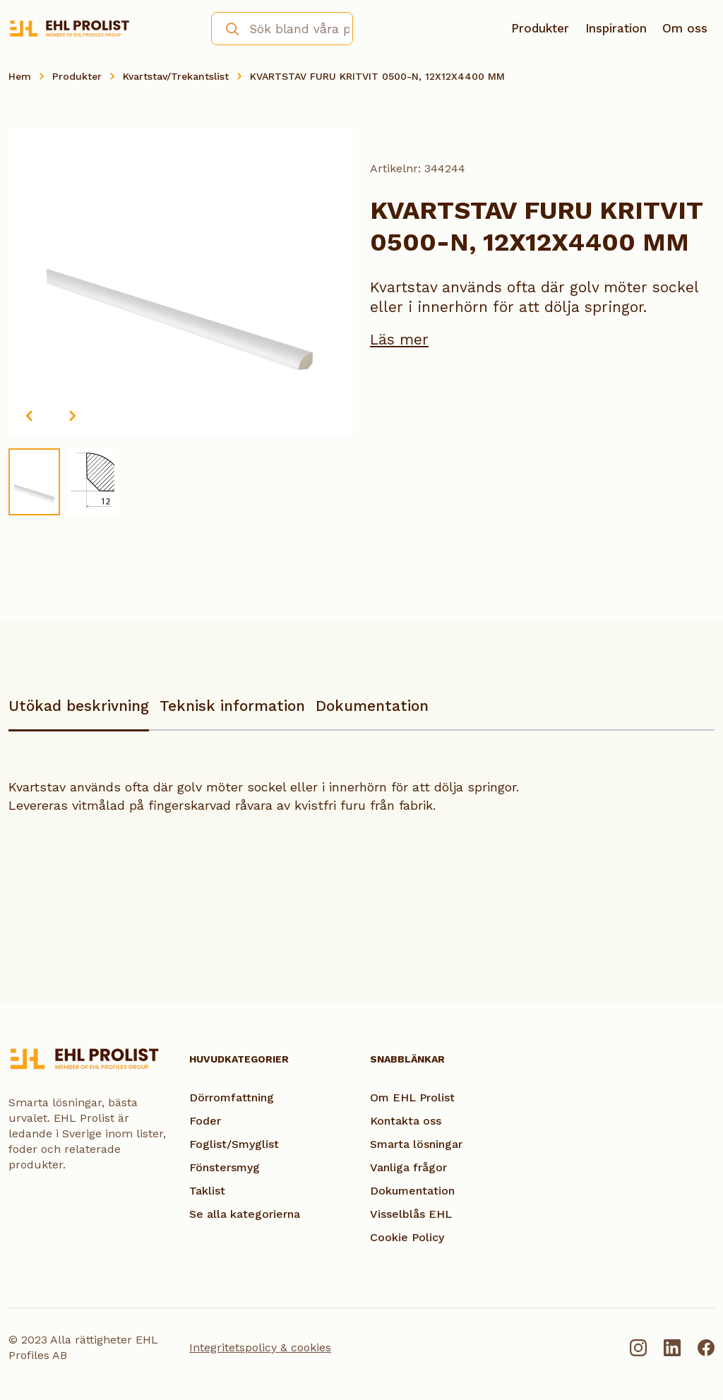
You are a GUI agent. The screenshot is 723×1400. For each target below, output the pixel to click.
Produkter (540, 28)
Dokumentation (372, 705)
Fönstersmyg (224, 1167)
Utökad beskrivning (78, 705)
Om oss (684, 28)
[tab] (78, 712)
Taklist (207, 1190)
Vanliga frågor (408, 1167)
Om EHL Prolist (412, 1097)
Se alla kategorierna (244, 1214)
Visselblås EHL (411, 1214)
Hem (19, 76)
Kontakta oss (405, 1120)
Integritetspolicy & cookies (260, 1347)
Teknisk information (232, 705)
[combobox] (282, 28)
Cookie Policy (407, 1237)
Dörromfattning (231, 1097)
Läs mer (399, 339)
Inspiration (616, 28)
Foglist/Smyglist (234, 1144)
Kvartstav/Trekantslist (176, 76)
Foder (205, 1120)
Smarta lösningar (416, 1144)
